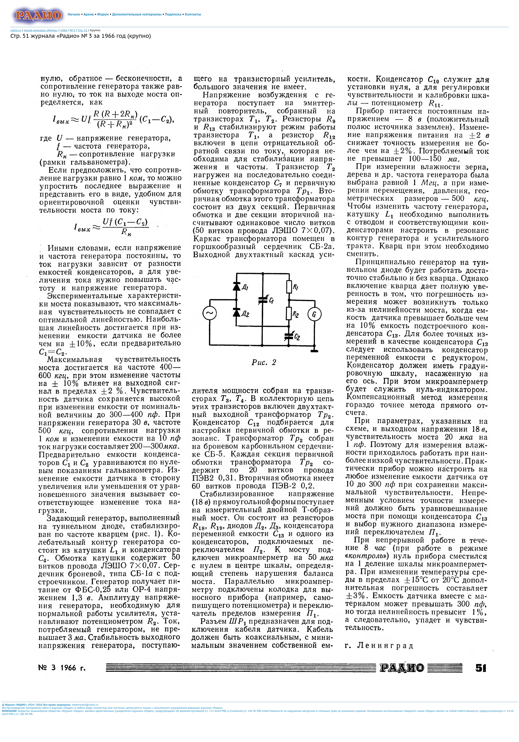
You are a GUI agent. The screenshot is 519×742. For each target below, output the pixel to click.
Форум (103, 14)
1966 (63, 30)
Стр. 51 (82, 30)
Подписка (173, 14)
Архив (88, 14)
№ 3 (72, 30)
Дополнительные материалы (137, 14)
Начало (74, 14)
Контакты (193, 14)
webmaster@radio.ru (85, 704)
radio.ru (15, 30)
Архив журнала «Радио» (41, 30)
